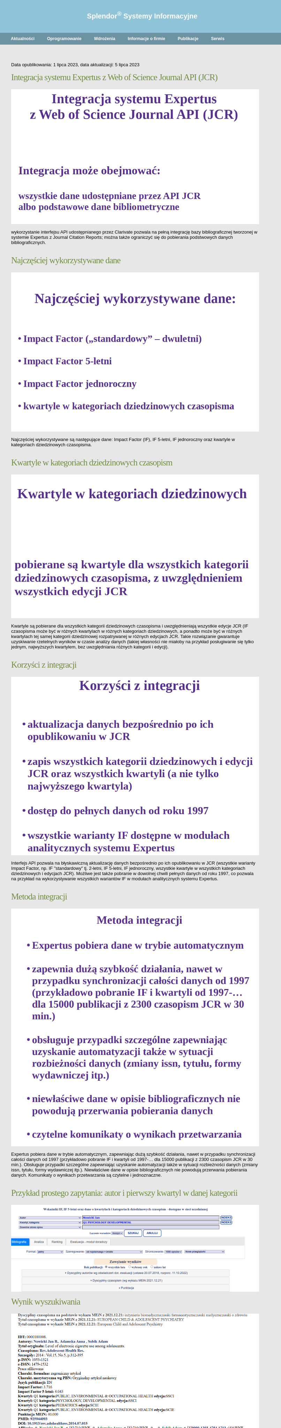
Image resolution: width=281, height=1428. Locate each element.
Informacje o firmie (146, 38)
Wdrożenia (104, 38)
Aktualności (23, 38)
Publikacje (188, 38)
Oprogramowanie (64, 38)
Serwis (218, 38)
